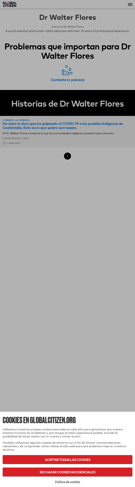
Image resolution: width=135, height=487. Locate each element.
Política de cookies (67, 481)
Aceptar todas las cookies (67, 459)
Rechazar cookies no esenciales (67, 472)
